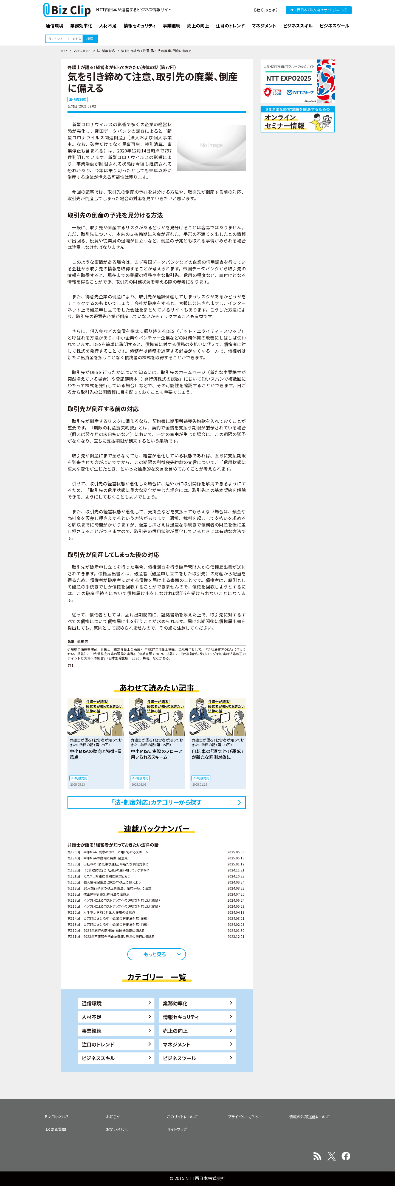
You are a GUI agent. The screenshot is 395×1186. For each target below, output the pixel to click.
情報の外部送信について (309, 1116)
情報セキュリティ (181, 1016)
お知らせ (113, 1116)
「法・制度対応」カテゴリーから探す (157, 801)
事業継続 (91, 1030)
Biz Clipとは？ (266, 10)
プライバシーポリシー (245, 1116)
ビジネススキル (98, 1058)
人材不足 (91, 1016)
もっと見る (155, 954)
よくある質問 (55, 1129)
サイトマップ (177, 1129)
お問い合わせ (117, 1129)
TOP (63, 50)
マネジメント (82, 50)
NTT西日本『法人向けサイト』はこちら (318, 9)
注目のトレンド (98, 1044)
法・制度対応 (106, 50)
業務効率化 (175, 1003)
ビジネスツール (179, 1058)
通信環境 (91, 1003)
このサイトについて (182, 1116)
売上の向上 (175, 1030)
